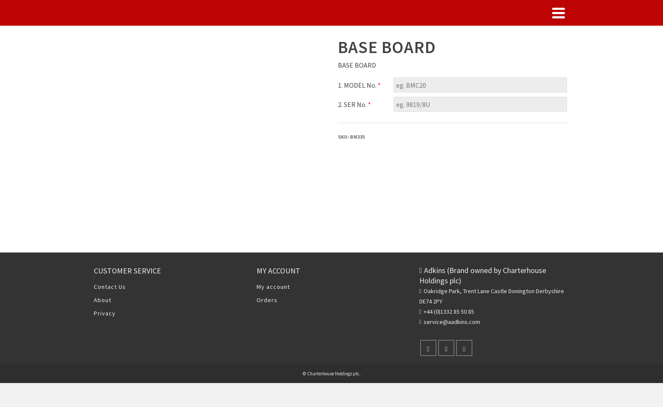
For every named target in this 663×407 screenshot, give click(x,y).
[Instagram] (464, 348)
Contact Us (110, 287)
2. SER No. (354, 104)
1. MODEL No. (359, 85)
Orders (267, 300)
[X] (446, 348)
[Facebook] (428, 348)
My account (273, 287)
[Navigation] (558, 13)
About (102, 300)
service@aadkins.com (449, 322)
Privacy (105, 313)
